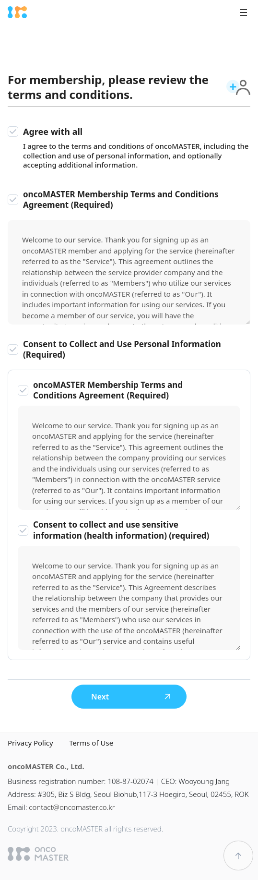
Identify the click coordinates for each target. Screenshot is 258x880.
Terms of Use (91, 743)
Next (131, 696)
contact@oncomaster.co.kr (72, 807)
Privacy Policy (30, 743)
